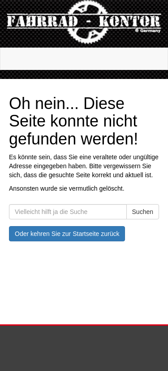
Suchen (142, 211)
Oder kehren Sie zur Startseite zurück (67, 233)
